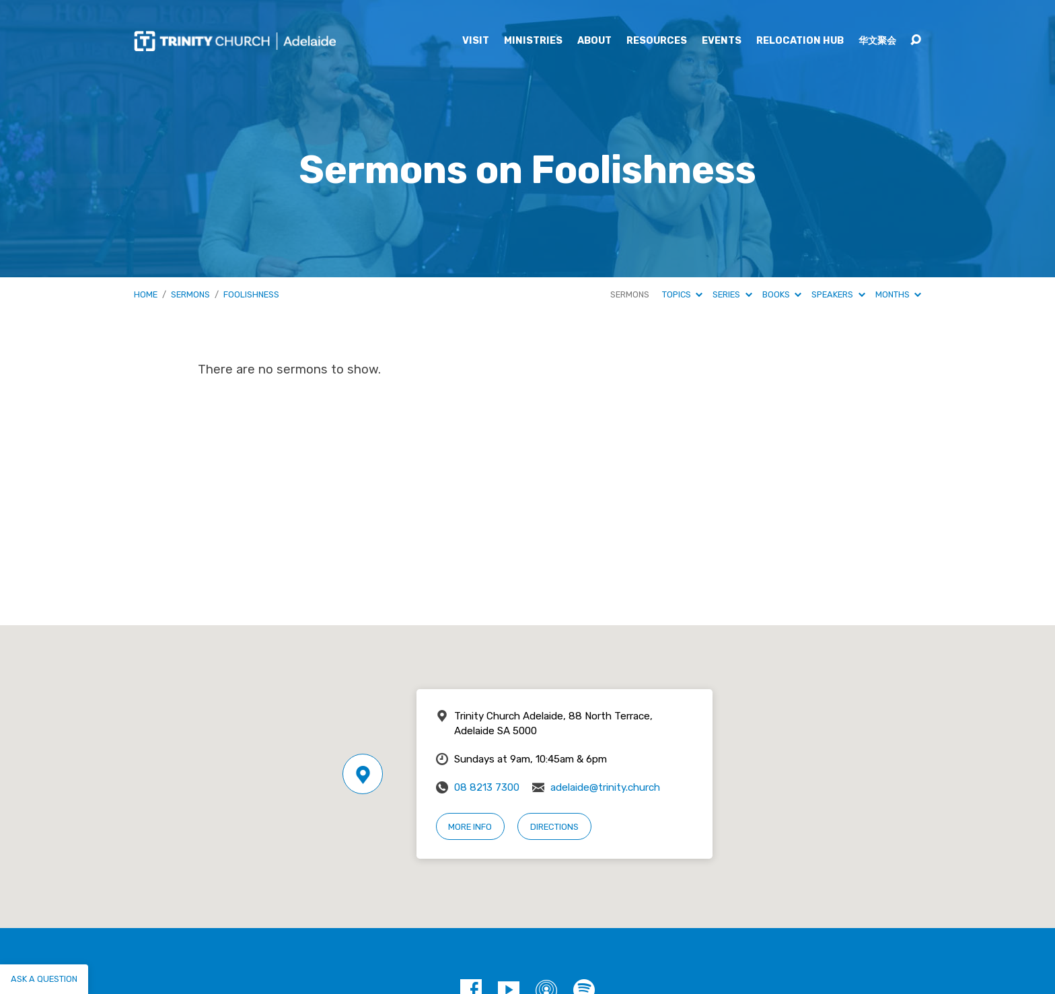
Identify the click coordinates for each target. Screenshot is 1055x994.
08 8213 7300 (486, 787)
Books (781, 294)
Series (732, 294)
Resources (656, 41)
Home (145, 294)
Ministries (533, 41)
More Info (470, 827)
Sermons (190, 294)
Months (898, 294)
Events (721, 41)
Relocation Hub (800, 41)
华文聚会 (877, 41)
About (594, 41)
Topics (682, 294)
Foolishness (251, 294)
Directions (554, 827)
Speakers (838, 294)
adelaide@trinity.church (605, 787)
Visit (475, 41)
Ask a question (44, 979)
